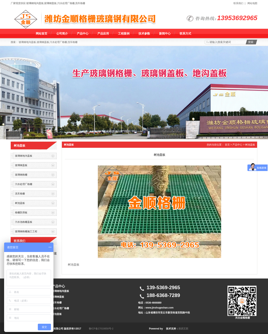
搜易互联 (183, 328)
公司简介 (62, 33)
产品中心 (82, 33)
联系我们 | (240, 3)
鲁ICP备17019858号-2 (101, 328)
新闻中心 (165, 33)
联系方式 (185, 33)
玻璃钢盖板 (58, 296)
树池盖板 (250, 144)
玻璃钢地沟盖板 (60, 291)
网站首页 (41, 33)
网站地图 (252, 3)
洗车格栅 (57, 302)
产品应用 (103, 33)
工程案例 (123, 33)
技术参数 (144, 33)
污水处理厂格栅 (60, 308)
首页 (227, 144)
